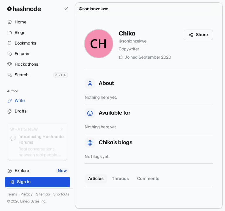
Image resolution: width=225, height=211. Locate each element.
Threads (120, 178)
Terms (12, 194)
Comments (148, 178)
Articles (96, 178)
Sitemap (43, 194)
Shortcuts (61, 194)
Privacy (27, 194)
